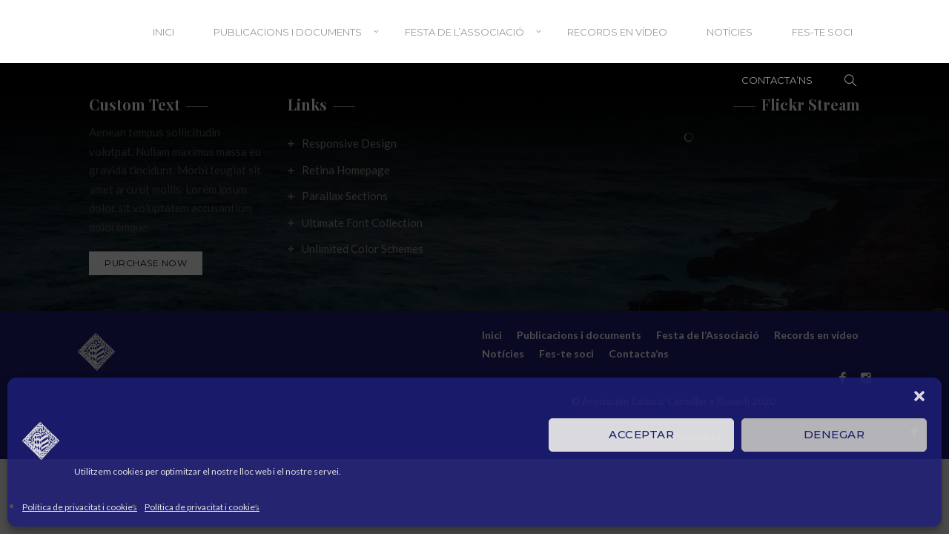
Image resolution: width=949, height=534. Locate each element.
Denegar (834, 434)
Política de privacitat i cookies (79, 506)
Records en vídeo (617, 32)
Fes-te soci (822, 32)
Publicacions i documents (288, 32)
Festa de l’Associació (464, 32)
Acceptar (641, 434)
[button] (919, 396)
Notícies (730, 32)
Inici (163, 32)
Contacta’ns (777, 80)
